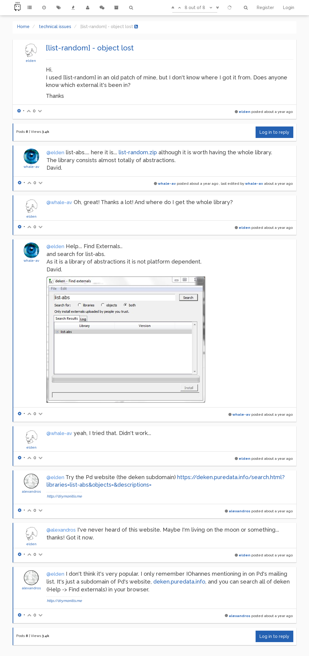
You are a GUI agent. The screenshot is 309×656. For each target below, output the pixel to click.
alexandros (31, 491)
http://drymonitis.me (64, 496)
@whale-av (59, 202)
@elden (55, 152)
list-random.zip (138, 152)
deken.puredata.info (179, 581)
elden (31, 61)
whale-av (31, 167)
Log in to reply (274, 132)
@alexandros (61, 530)
